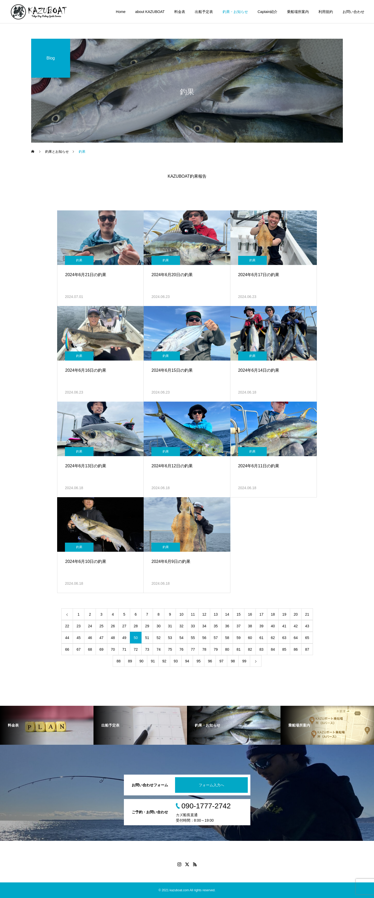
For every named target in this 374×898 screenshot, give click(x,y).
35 (216, 626)
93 (176, 661)
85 (284, 649)
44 (67, 638)
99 (244, 661)
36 (227, 626)
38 (250, 626)
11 (193, 614)
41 (284, 626)
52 (159, 638)
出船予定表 (204, 12)
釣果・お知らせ (235, 12)
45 (79, 638)
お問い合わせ (353, 12)
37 (239, 626)
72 (136, 649)
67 (79, 649)
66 (67, 649)
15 (239, 614)
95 (199, 661)
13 (216, 614)
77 (193, 649)
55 (193, 638)
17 (261, 614)
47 (101, 638)
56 (204, 638)
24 (90, 626)
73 (147, 649)
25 (101, 626)
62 (273, 638)
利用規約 (325, 12)
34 (204, 626)
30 (159, 626)
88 (119, 661)
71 (124, 649)
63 (284, 638)
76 (181, 649)
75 (170, 649)
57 (216, 638)
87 (307, 649)
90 (141, 661)
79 (216, 649)
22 (67, 626)
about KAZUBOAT (149, 12)
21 (307, 614)
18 (273, 614)
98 (233, 661)
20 (296, 614)
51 (147, 638)
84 (273, 649)
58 (227, 638)
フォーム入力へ (211, 785)
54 (181, 638)
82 (250, 649)
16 (250, 614)
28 (136, 626)
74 (159, 649)
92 (164, 661)
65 (307, 638)
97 (221, 661)
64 (296, 638)
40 (273, 626)
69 (101, 649)
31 (170, 626)
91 (153, 661)
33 (193, 626)
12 (204, 614)
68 (90, 649)
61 (261, 638)
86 (296, 649)
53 (170, 638)
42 (296, 626)
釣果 (79, 260)
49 (124, 638)
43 (307, 626)
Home (120, 12)
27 (124, 626)
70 (113, 649)
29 (147, 626)
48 (113, 638)
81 (239, 649)
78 (204, 649)
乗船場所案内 (298, 12)
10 (181, 614)
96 (210, 661)
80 (227, 649)
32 (181, 626)
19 (284, 614)
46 (90, 638)
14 (227, 614)
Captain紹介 (267, 12)
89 (130, 661)
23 (79, 626)
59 (239, 638)
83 (261, 649)
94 (187, 661)
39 (261, 626)
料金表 (179, 12)
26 (113, 626)
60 (250, 638)
